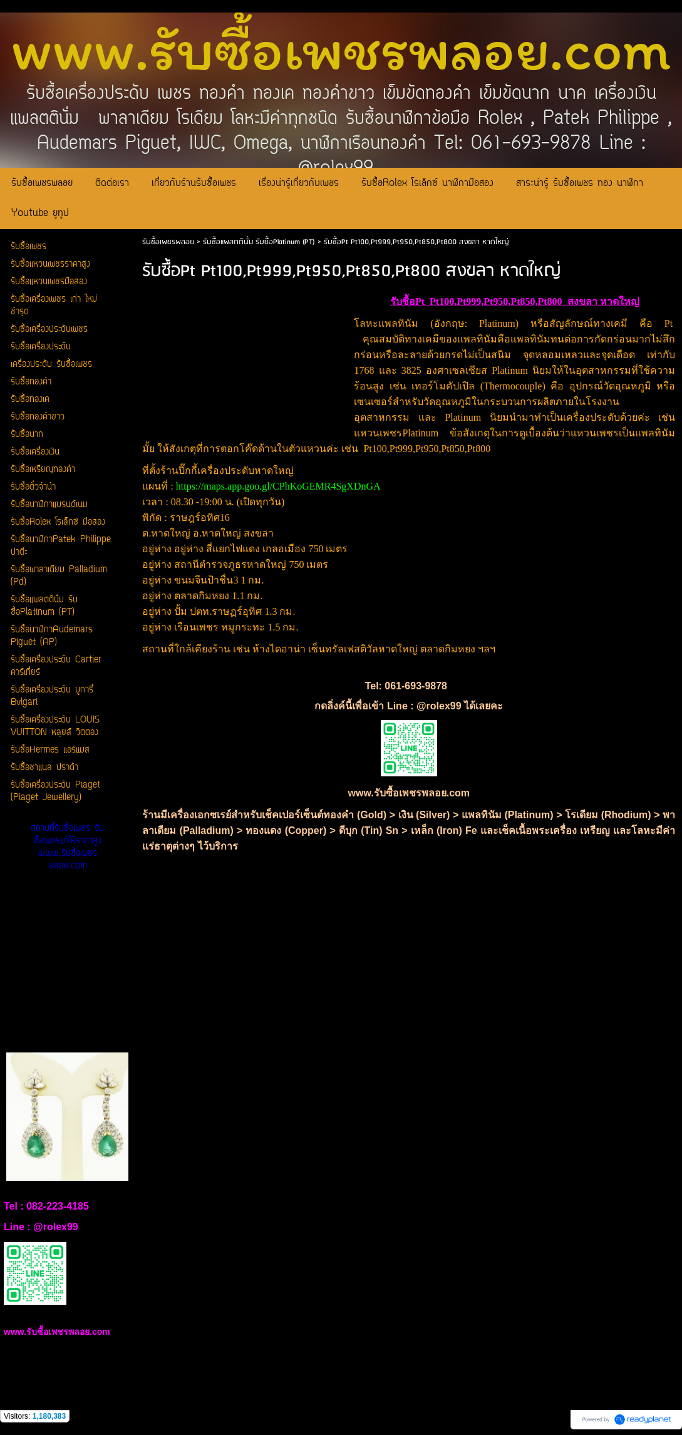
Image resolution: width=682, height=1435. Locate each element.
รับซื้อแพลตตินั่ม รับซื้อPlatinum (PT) (259, 242)
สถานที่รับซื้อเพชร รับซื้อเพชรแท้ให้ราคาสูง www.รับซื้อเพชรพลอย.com (67, 847)
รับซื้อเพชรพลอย (168, 242)
